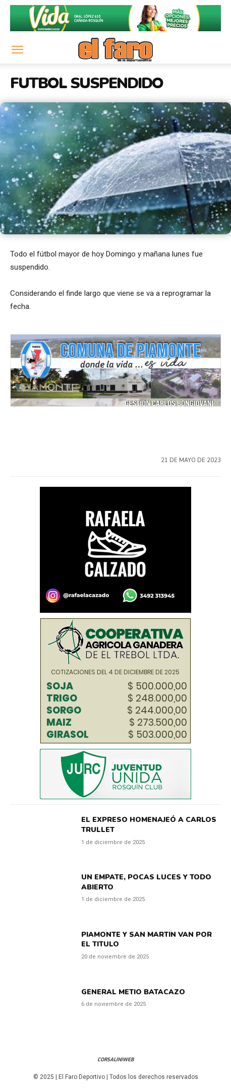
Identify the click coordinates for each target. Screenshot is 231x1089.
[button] (17, 49)
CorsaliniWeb (115, 1059)
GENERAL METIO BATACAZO (133, 992)
